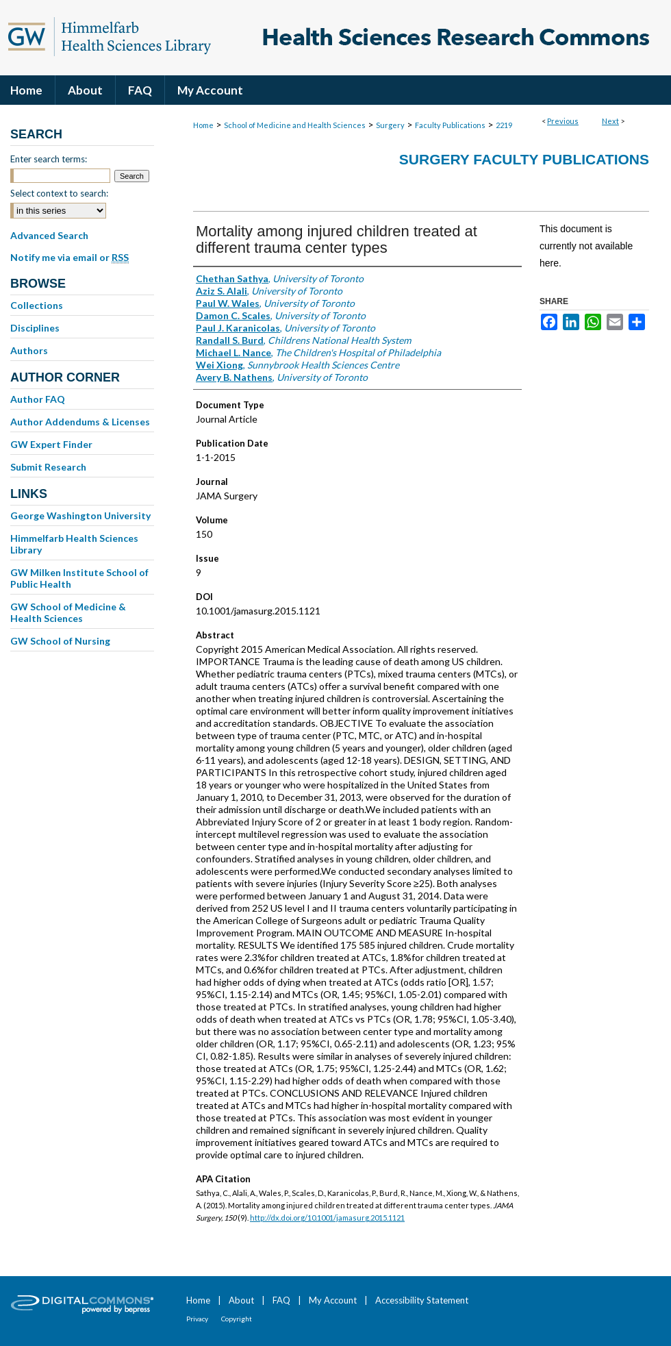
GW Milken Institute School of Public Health (79, 578)
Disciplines (35, 328)
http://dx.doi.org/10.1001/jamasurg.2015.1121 (327, 1217)
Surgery (390, 125)
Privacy (197, 1318)
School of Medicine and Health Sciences (295, 125)
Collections (36, 305)
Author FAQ (37, 399)
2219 (504, 125)
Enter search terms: (48, 158)
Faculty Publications (450, 125)
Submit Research (48, 467)
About (241, 1300)
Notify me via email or (69, 257)
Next (610, 120)
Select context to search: (59, 193)
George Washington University (80, 515)
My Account (333, 1300)
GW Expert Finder (51, 444)
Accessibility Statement (421, 1300)
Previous (563, 120)
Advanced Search (49, 235)
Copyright (236, 1318)
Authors (29, 350)
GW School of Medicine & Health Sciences (68, 612)
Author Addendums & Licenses (80, 421)
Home (203, 125)
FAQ (281, 1300)
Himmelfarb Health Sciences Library (74, 544)
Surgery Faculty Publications (524, 159)
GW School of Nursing (60, 641)
